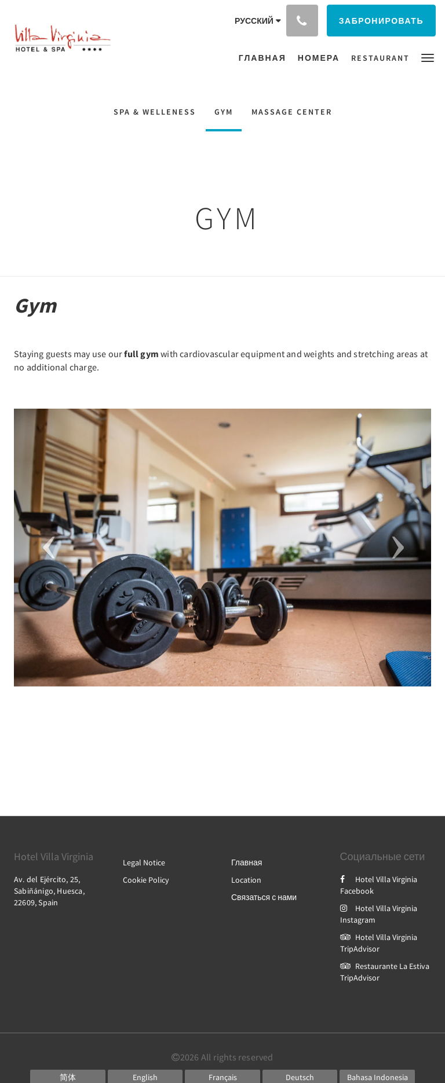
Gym (223, 112)
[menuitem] (265, 57)
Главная (246, 862)
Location (246, 880)
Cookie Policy (146, 880)
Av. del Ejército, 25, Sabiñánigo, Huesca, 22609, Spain (49, 891)
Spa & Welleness (155, 112)
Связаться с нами (264, 897)
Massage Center (291, 112)
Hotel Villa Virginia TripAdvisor (378, 943)
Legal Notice (144, 862)
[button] (427, 57)
